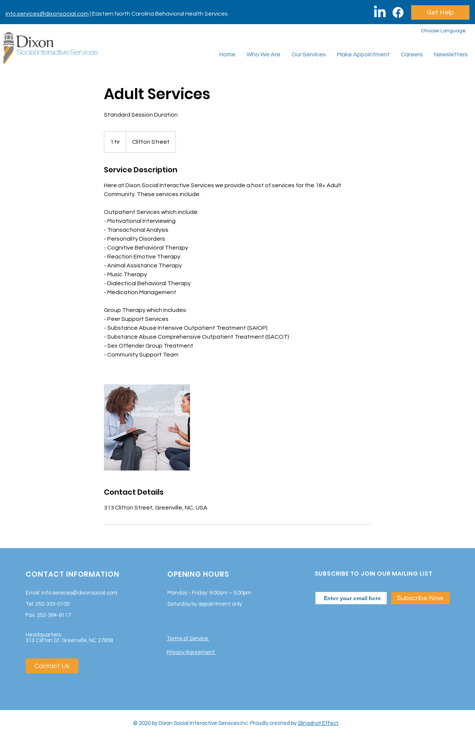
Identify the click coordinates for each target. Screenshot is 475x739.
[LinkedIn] (380, 12)
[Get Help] (440, 12)
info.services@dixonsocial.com (47, 14)
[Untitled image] (147, 427)
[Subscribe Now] (420, 598)
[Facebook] (398, 12)
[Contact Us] (52, 665)
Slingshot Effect (318, 723)
